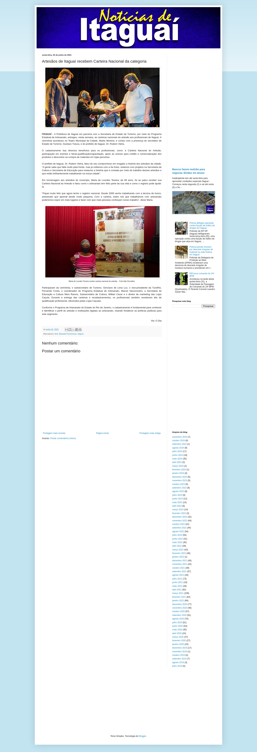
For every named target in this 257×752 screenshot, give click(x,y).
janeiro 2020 (178, 644)
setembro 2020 (179, 615)
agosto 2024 (178, 448)
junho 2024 (177, 455)
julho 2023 (177, 495)
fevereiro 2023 (179, 513)
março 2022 (177, 549)
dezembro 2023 (179, 477)
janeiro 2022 (178, 557)
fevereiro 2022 (179, 553)
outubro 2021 (178, 568)
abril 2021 (177, 589)
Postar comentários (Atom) (63, 438)
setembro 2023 (179, 488)
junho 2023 (177, 498)
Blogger (142, 736)
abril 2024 (177, 462)
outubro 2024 (178, 440)
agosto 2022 (178, 531)
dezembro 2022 (179, 517)
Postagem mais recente (54, 433)
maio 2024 (177, 458)
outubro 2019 (178, 655)
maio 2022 (177, 542)
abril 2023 (177, 506)
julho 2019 (177, 666)
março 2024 (177, 466)
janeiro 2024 (178, 473)
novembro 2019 (179, 651)
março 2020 (177, 637)
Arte (56, 334)
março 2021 (177, 593)
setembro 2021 (179, 571)
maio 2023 (177, 502)
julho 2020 (177, 622)
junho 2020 (177, 626)
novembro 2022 (179, 520)
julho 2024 (177, 451)
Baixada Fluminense (68, 334)
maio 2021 (177, 586)
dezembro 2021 (179, 560)
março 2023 (177, 509)
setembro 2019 (179, 658)
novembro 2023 (179, 480)
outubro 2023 (178, 484)
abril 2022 (177, 546)
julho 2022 (177, 535)
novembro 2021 (179, 564)
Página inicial (102, 433)
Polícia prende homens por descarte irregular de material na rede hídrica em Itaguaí (201, 251)
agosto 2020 (178, 618)
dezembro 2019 (179, 648)
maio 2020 (177, 629)
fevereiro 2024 (179, 469)
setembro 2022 (179, 527)
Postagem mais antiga (150, 433)
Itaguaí (81, 334)
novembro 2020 (179, 608)
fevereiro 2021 (179, 597)
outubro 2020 (178, 611)
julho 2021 (177, 579)
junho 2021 (177, 582)
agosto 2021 (178, 575)
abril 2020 (177, 633)
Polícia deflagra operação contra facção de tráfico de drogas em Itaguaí (202, 225)
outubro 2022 (178, 524)
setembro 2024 (179, 444)
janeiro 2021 (178, 600)
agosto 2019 (178, 662)
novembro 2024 (179, 437)
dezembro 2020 (179, 604)
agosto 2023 (178, 491)
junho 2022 (177, 539)
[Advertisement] (193, 107)
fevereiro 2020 (179, 640)
